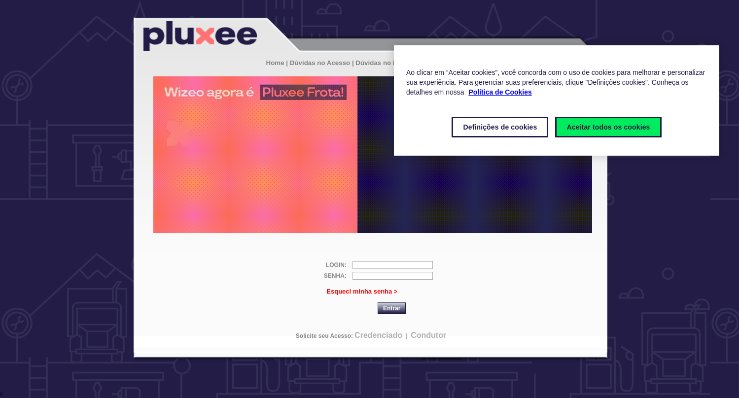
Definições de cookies (500, 127)
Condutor (428, 335)
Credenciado (378, 335)
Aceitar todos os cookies (608, 127)
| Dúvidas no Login (381, 62)
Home (275, 62)
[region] (556, 100)
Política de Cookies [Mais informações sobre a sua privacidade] (499, 92)
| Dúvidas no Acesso (318, 62)
